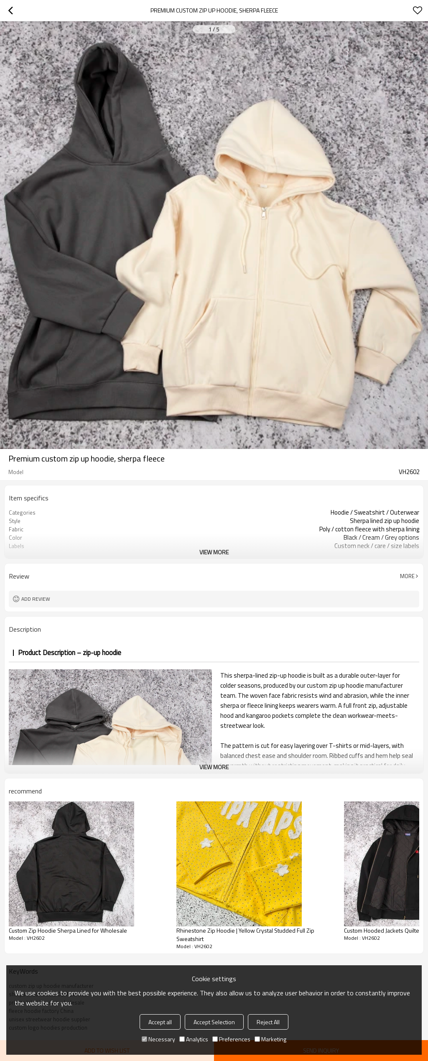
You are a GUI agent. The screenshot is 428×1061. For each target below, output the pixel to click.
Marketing (270, 1039)
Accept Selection (214, 1022)
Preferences (231, 1039)
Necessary (158, 1039)
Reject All (268, 1022)
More (407, 576)
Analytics (193, 1039)
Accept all (160, 1022)
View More (214, 552)
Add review (35, 599)
